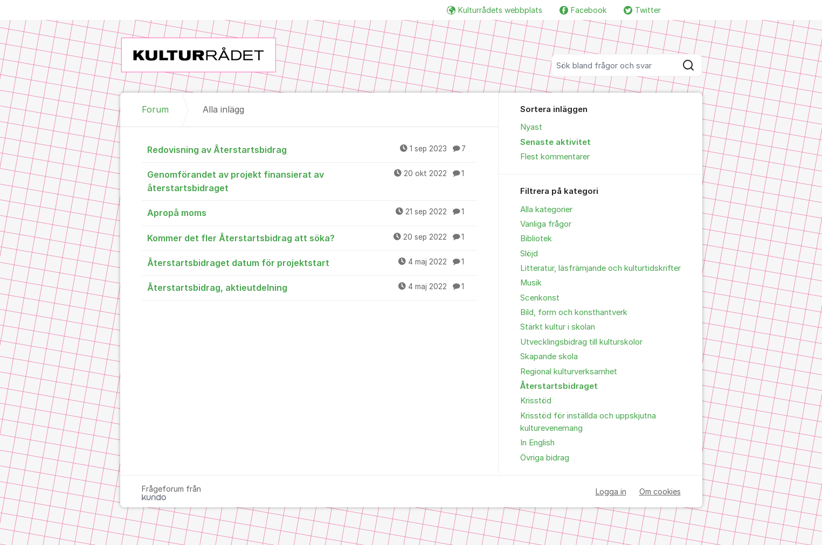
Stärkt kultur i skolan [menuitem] (557, 327)
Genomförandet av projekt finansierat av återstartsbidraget (312, 180)
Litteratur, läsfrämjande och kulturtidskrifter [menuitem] (600, 268)
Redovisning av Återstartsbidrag (312, 149)
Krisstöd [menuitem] (535, 401)
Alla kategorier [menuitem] (546, 209)
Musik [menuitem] (531, 283)
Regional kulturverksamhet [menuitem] (568, 371)
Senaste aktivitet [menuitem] (555, 142)
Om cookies (660, 491)
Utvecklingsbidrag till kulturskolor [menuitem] (581, 342)
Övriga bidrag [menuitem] (544, 458)
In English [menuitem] (537, 443)
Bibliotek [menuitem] (536, 238)
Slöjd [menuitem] (529, 253)
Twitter (642, 10)
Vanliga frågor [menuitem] (545, 224)
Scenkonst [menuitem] (539, 298)
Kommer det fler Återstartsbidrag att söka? (312, 237)
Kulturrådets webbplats (494, 10)
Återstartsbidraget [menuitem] (559, 386)
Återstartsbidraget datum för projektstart (312, 262)
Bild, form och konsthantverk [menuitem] (573, 312)
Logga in (611, 491)
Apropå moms (312, 212)
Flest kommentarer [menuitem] (555, 157)
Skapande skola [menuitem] (549, 356)
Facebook (582, 10)
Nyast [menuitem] (531, 127)
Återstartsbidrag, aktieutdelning (312, 287)
